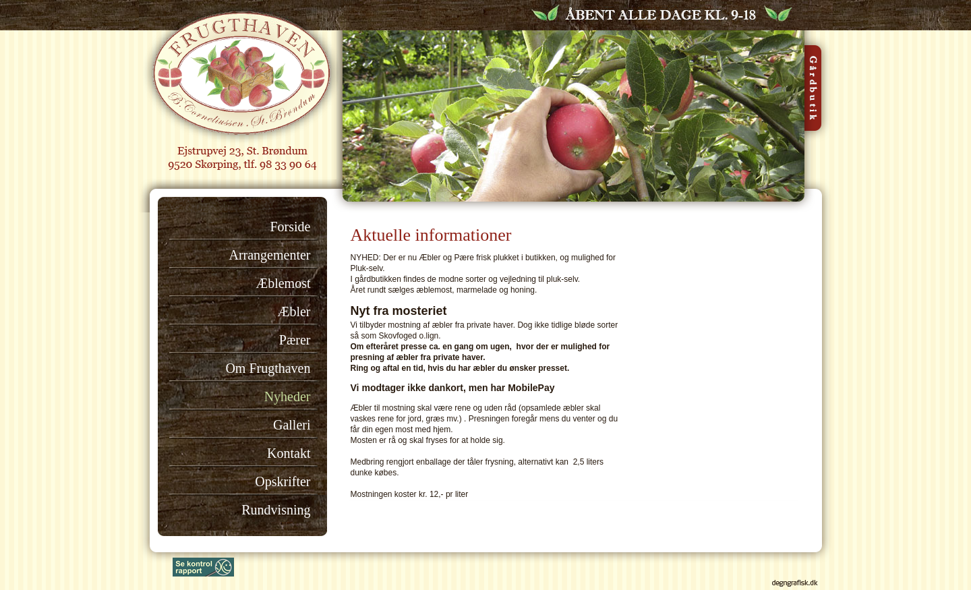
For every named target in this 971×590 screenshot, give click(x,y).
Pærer (295, 339)
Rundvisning (275, 509)
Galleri (292, 424)
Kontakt (288, 453)
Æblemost (283, 283)
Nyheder (287, 396)
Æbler (294, 311)
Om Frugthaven (267, 368)
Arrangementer (269, 254)
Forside (290, 226)
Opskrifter (282, 481)
